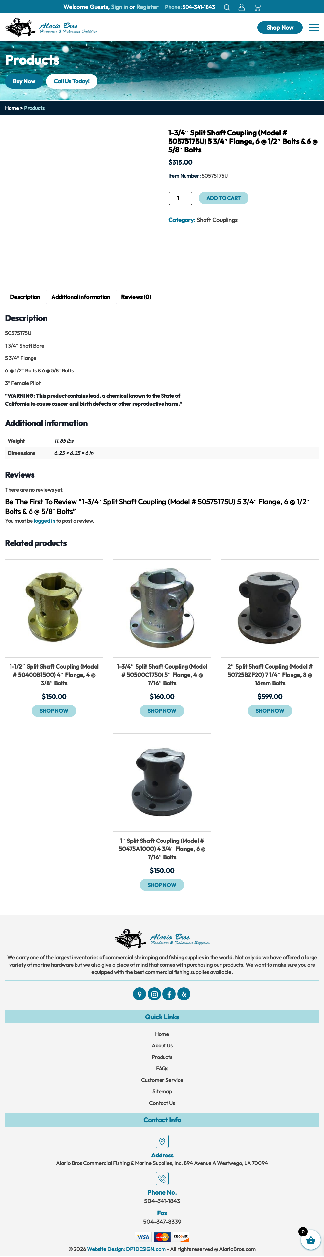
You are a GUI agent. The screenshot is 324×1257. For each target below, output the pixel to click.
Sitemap (162, 1092)
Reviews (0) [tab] (139, 297)
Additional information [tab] (82, 297)
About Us (162, 1046)
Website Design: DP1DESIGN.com (126, 1249)
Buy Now (24, 81)
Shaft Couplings (217, 220)
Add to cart (224, 198)
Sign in (119, 7)
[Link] (51, 26)
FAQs (162, 1069)
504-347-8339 (162, 1222)
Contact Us (162, 1103)
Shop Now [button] (54, 711)
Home (12, 108)
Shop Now (280, 27)
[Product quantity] (180, 198)
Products (162, 1057)
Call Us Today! (75, 81)
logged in (44, 521)
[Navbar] (314, 28)
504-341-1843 (199, 7)
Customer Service (162, 1080)
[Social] (139, 994)
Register (147, 7)
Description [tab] (25, 297)
